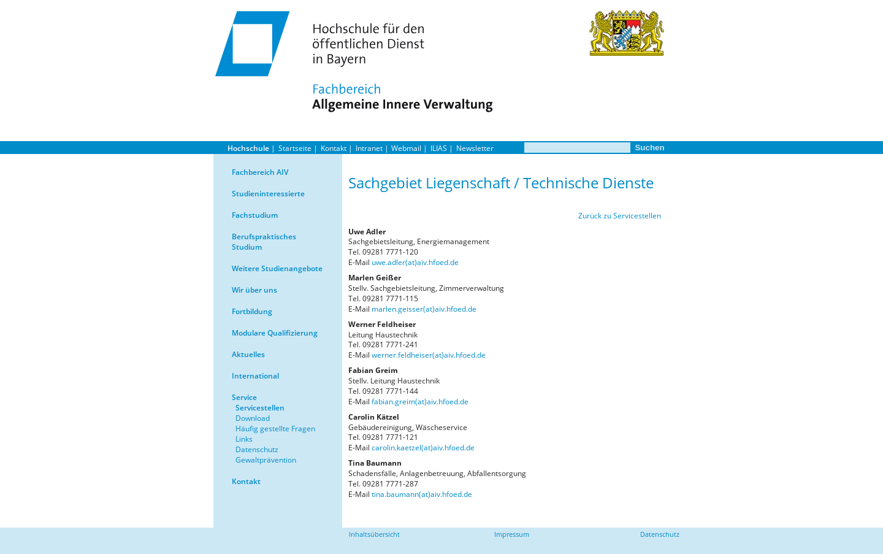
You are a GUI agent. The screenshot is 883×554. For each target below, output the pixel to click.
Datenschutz (256, 449)
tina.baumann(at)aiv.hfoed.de (422, 494)
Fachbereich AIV (260, 172)
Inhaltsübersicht (374, 534)
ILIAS (438, 148)
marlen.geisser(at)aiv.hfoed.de (424, 309)
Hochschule (248, 148)
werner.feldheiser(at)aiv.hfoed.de (429, 355)
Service (244, 397)
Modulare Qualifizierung (275, 333)
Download (252, 418)
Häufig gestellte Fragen (275, 428)
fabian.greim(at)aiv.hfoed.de (420, 401)
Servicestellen (260, 407)
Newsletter (475, 148)
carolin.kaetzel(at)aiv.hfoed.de (423, 447)
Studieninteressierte (268, 193)
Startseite (295, 148)
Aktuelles (248, 354)
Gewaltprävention (265, 460)
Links (244, 439)
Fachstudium (255, 215)
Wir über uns (254, 290)
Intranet (369, 148)
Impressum (511, 534)
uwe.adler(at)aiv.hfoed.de (415, 262)
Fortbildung (252, 311)
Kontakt (333, 148)
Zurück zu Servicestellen (619, 215)
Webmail (406, 148)
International (255, 376)
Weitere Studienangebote (277, 268)
